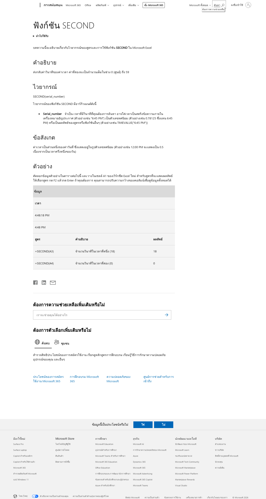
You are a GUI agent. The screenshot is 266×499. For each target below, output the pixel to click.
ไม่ (163, 424)
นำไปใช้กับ (42, 36)
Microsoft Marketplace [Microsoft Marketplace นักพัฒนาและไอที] (185, 467)
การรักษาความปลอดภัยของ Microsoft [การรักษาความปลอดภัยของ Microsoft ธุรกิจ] (149, 450)
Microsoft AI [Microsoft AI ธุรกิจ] (138, 444)
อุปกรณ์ (117, 5)
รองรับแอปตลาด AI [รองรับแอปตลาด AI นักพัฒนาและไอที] (183, 455)
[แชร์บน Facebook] (35, 281)
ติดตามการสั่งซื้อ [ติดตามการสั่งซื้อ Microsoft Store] (62, 461)
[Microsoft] (26, 5)
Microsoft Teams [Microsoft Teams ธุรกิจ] (140, 485)
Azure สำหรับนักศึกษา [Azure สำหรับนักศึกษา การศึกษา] (105, 485)
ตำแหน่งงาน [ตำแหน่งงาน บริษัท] (220, 444)
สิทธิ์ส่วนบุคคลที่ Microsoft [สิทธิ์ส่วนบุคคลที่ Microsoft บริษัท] (226, 455)
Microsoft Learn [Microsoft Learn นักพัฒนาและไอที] (182, 450)
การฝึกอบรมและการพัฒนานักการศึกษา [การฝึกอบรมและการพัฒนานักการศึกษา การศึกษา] (112, 473)
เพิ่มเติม (132, 5)
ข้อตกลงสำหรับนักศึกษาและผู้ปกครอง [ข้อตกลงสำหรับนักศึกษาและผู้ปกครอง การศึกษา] (112, 479)
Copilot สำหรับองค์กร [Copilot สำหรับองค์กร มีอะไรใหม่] (22, 455)
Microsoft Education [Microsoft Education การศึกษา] (104, 444)
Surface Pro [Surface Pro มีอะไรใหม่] (18, 444)
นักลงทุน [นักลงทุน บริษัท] (219, 461)
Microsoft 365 (73, 5)
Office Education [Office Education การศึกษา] (102, 467)
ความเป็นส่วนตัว (152, 497)
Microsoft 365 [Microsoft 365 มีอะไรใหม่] (19, 467)
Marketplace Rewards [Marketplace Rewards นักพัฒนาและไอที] (185, 479)
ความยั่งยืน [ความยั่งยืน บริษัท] (219, 467)
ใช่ (142, 424)
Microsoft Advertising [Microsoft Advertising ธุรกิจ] (142, 473)
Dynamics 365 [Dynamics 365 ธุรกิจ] (139, 461)
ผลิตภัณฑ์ (101, 5)
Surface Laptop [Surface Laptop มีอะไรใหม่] (20, 450)
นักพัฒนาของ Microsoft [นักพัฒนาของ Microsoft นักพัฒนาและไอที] (185, 444)
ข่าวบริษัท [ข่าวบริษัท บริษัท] (219, 450)
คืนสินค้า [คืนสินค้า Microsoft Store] (59, 455)
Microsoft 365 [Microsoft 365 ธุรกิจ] (139, 467)
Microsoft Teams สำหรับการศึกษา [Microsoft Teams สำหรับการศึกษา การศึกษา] (110, 455)
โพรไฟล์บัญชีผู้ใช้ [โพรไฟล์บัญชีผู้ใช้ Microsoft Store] (62, 444)
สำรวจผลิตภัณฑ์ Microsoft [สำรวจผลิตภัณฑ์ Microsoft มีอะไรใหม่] (25, 473)
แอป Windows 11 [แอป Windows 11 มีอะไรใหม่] (21, 479)
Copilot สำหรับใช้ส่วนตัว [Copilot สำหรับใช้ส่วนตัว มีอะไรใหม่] (24, 461)
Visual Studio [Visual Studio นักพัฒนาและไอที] (181, 485)
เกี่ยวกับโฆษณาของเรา (217, 497)
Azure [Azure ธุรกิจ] (135, 455)
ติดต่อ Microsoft (132, 497)
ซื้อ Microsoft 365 (153, 5)
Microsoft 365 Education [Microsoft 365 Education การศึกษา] (106, 461)
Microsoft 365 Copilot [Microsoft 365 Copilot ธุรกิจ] (142, 479)
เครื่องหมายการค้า (194, 497)
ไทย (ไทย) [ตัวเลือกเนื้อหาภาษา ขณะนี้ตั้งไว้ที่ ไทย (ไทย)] (23, 496)
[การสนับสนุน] (53, 5)
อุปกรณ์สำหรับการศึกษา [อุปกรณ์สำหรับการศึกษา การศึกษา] (106, 450)
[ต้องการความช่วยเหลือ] (219, 5)
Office (88, 5)
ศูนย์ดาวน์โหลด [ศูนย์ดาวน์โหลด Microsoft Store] (62, 450)
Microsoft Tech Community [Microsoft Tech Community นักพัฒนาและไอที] (187, 461)
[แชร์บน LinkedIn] (42, 281)
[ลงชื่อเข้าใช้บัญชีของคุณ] (241, 5)
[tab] (43, 343)
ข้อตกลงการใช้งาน (172, 497)
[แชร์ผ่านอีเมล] (51, 281)
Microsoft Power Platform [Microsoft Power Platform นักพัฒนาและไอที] (186, 473)
